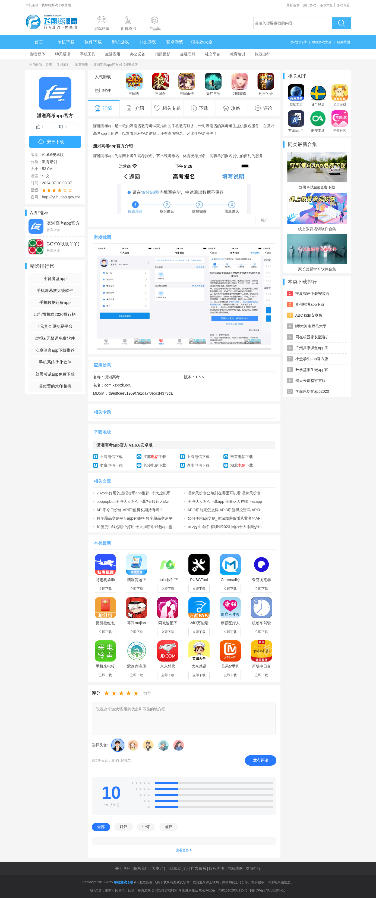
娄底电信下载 (111, 465)
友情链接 (253, 868)
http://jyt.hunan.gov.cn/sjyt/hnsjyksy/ (72, 197)
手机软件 (63, 65)
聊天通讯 (62, 54)
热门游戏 (309, 5)
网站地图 (235, 868)
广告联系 (198, 868)
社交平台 (212, 54)
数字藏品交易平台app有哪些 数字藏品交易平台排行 (134, 518)
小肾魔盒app (55, 278)
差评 (168, 827)
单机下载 (66, 42)
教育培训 (237, 54)
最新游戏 (292, 5)
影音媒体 (37, 54)
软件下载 (93, 42)
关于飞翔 (122, 868)
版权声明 (216, 868)
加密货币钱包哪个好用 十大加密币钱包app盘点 (134, 527)
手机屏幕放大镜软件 (55, 290)
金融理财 (187, 54)
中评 (146, 827)
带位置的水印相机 (55, 386)
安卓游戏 (174, 42)
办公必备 (137, 54)
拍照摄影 (162, 54)
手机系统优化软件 (55, 362)
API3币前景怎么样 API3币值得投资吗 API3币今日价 (224, 510)
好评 (123, 827)
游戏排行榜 (298, 42)
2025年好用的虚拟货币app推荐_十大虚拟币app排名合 (133, 493)
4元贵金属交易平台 (54, 326)
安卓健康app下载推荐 (55, 350)
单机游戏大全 (321, 42)
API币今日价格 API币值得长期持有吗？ (130, 510)
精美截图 (343, 42)
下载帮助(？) (177, 868)
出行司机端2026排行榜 (55, 314)
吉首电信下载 (241, 456)
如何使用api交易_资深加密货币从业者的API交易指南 (225, 518)
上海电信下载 (111, 456)
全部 (101, 827)
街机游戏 (120, 42)
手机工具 (87, 54)
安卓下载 (51, 142)
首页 (38, 42)
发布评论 (260, 760)
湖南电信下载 (198, 465)
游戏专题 (343, 5)
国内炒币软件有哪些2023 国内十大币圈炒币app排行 (225, 527)
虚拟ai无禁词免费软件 (55, 338)
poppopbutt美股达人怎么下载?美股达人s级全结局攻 (133, 501)
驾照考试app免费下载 (55, 374)
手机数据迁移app (55, 302)
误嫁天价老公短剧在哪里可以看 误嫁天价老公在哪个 (224, 493)
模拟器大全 (202, 42)
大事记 (157, 868)
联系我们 (140, 868)
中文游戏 (147, 42)
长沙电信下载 (154, 465)
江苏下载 (154, 456)
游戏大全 (326, 5)
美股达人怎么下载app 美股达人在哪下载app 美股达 (225, 501)
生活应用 (112, 54)
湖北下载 (241, 465)
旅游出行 (262, 54)
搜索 (341, 23)
